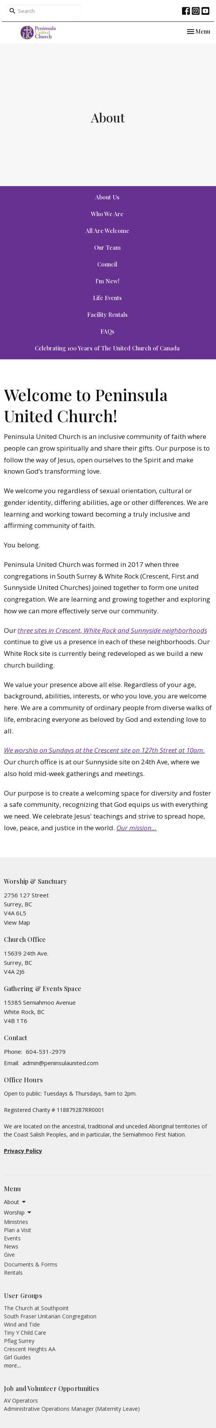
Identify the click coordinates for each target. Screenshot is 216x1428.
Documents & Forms (30, 1264)
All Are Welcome (107, 230)
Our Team (107, 247)
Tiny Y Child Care (25, 1332)
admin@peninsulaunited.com (60, 1063)
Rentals (13, 1272)
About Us (107, 197)
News (11, 1246)
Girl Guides (17, 1357)
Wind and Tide (22, 1324)
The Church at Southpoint (36, 1308)
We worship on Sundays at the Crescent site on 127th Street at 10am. (104, 750)
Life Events (107, 298)
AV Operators (21, 1400)
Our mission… (136, 827)
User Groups (23, 1295)
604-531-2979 (46, 1051)
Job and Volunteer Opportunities (51, 1388)
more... (12, 1365)
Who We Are (107, 214)
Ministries (16, 1222)
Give (9, 1254)
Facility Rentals (107, 314)
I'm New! (107, 281)
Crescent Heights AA (29, 1349)
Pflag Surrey (19, 1341)
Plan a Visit (17, 1230)
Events (12, 1238)
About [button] (15, 1202)
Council (107, 264)
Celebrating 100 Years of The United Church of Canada (107, 348)
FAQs (107, 331)
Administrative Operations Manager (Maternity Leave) (72, 1408)
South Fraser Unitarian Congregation (50, 1316)
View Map (17, 922)
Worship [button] (18, 1213)
